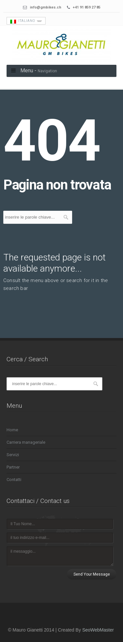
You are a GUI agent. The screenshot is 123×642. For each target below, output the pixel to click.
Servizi (13, 454)
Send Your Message (91, 574)
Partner (13, 467)
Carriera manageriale (26, 442)
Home (12, 429)
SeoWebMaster (98, 630)
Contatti (14, 479)
